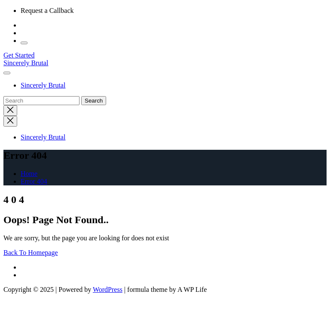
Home (29, 173)
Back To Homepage (30, 252)
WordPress (107, 289)
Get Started (18, 55)
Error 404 (34, 181)
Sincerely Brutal (25, 63)
